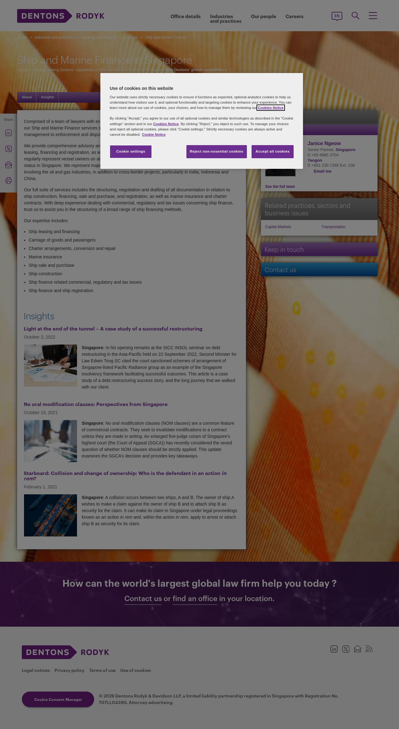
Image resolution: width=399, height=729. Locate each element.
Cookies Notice (270, 108)
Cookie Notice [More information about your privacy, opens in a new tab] (154, 134)
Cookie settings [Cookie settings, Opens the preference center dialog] (130, 151)
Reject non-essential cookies (216, 151)
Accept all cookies (273, 151)
